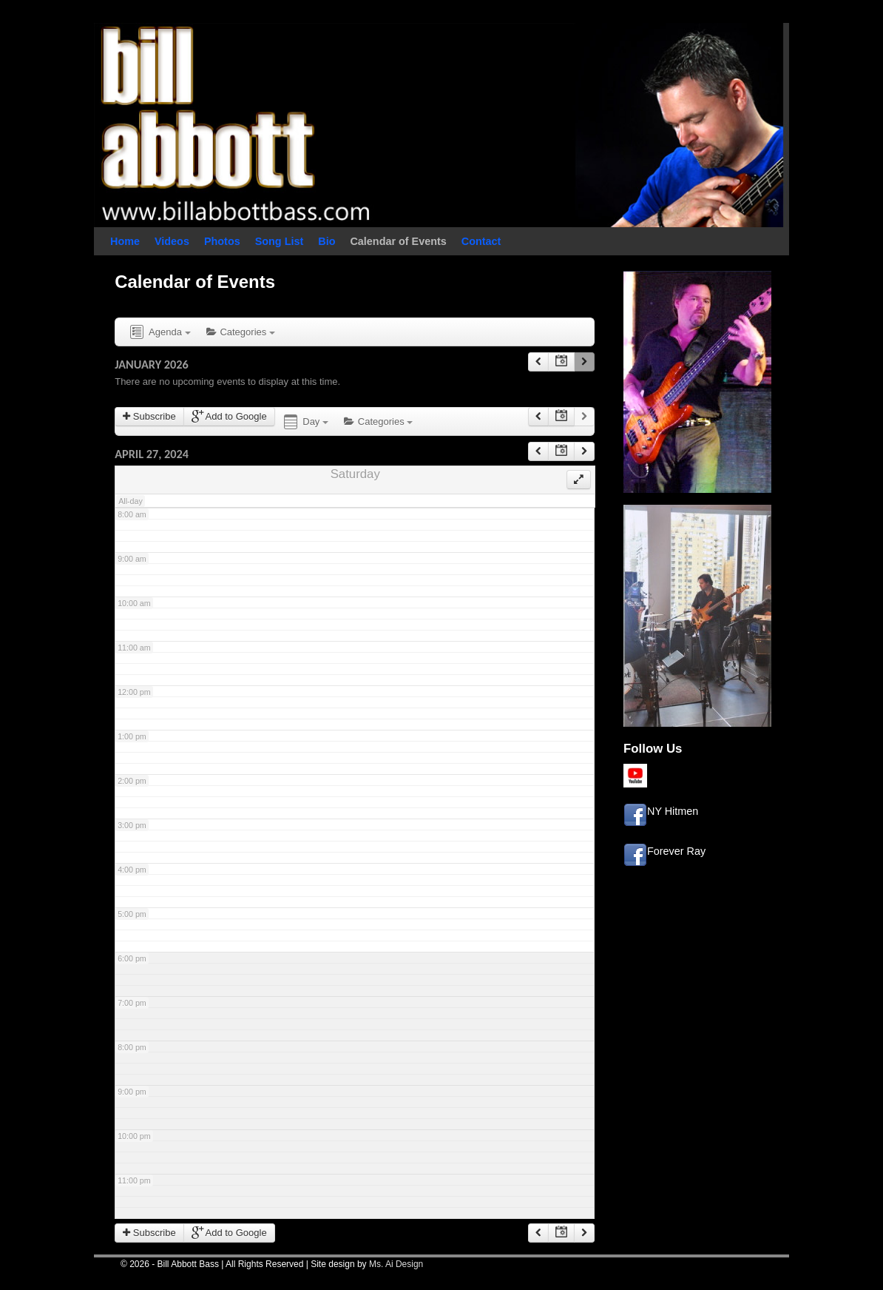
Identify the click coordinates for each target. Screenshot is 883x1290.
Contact (481, 241)
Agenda (159, 332)
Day (305, 422)
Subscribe (149, 416)
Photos (222, 241)
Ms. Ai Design (396, 1264)
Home (125, 241)
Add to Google (229, 416)
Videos (172, 241)
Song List (279, 241)
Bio (326, 241)
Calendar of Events (398, 241)
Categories (240, 331)
